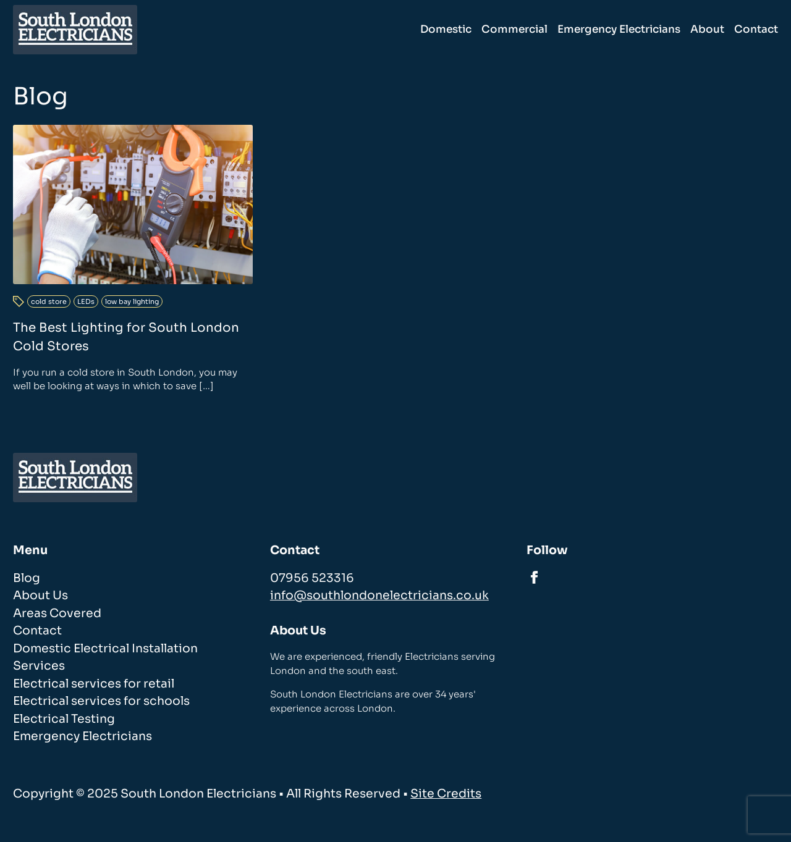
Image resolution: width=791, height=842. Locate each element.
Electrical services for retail (93, 683)
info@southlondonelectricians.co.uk (379, 595)
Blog (26, 578)
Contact (756, 29)
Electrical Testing (64, 719)
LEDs (86, 301)
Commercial (514, 29)
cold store (49, 301)
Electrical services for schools (101, 701)
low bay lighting (132, 301)
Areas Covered (57, 613)
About (707, 29)
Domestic (446, 29)
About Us (40, 595)
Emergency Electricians (618, 29)
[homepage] (75, 29)
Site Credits (445, 793)
